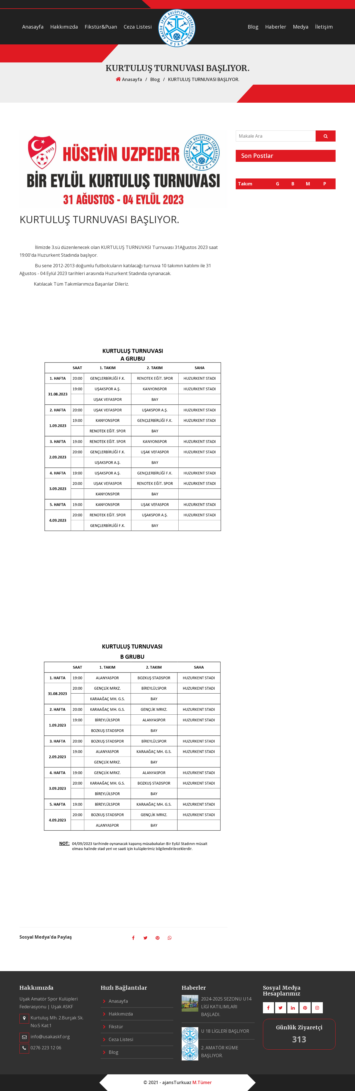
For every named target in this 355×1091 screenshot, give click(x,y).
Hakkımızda (64, 26)
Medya (300, 26)
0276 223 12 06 (46, 1048)
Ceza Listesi (138, 26)
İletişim (324, 26)
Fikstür (113, 1027)
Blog (253, 26)
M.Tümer (202, 1082)
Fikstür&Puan (101, 26)
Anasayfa (33, 26)
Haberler (275, 26)
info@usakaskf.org (50, 1037)
